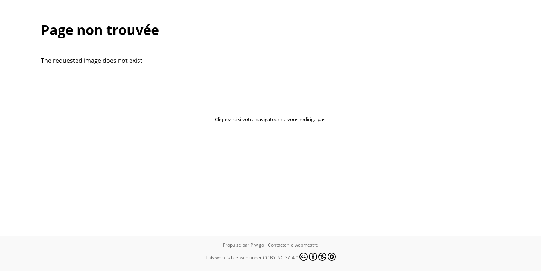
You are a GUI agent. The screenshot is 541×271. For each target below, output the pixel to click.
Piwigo (257, 245)
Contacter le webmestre (293, 245)
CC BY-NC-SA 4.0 (299, 257)
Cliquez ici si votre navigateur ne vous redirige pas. (270, 119)
